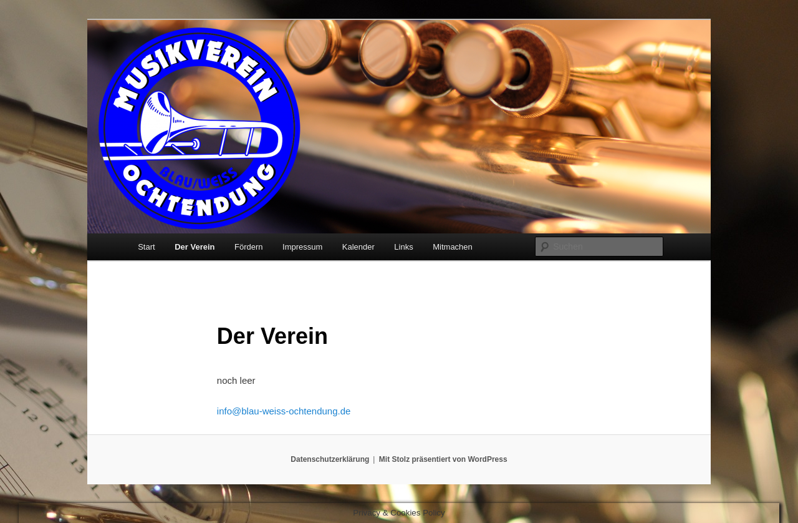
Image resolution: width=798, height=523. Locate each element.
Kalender (358, 247)
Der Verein (194, 247)
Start (146, 247)
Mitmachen (453, 247)
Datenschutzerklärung (330, 459)
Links (403, 247)
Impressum (302, 247)
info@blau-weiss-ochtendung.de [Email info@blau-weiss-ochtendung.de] (284, 411)
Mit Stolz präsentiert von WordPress (443, 459)
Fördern (248, 247)
